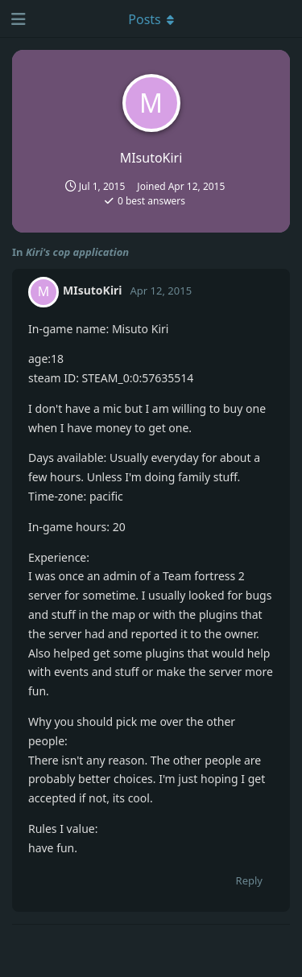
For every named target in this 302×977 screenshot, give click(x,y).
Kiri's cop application (77, 252)
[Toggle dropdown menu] (151, 18)
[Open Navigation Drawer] (16, 18)
